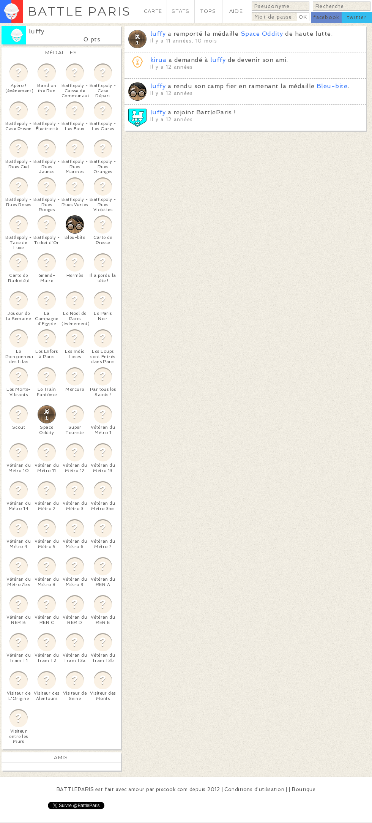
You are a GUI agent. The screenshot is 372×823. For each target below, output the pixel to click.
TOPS (208, 11)
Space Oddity (262, 33)
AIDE (236, 11)
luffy (36, 31)
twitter (357, 17)
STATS (180, 11)
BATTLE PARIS (79, 11)
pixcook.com (172, 789)
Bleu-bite (332, 86)
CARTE (153, 11)
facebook (326, 17)
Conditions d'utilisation (254, 789)
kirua (158, 59)
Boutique (303, 789)
